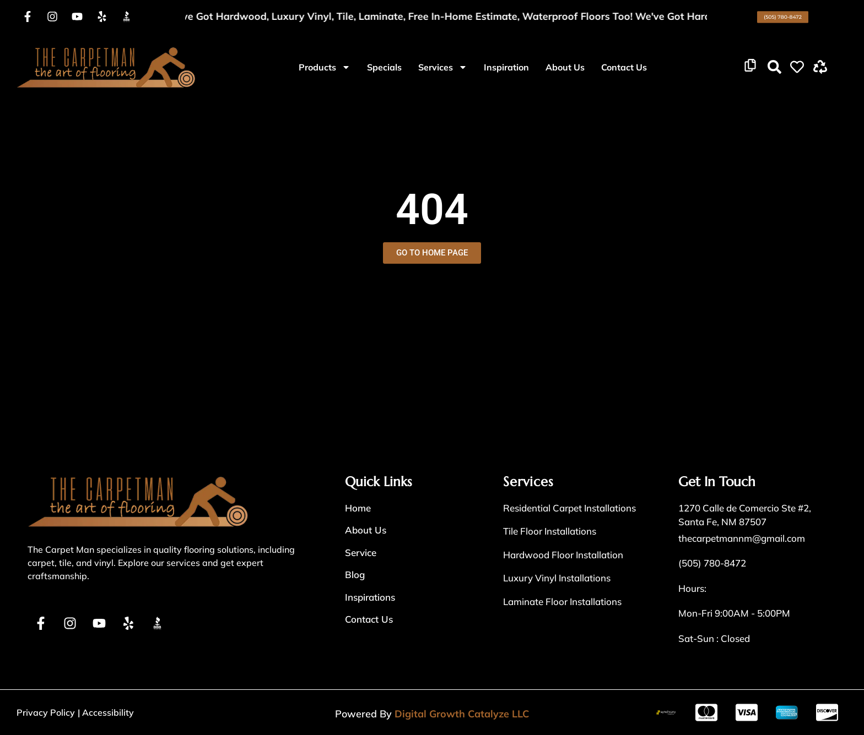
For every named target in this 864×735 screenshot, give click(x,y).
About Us (565, 67)
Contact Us (624, 67)
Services (442, 67)
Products (324, 67)
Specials (384, 67)
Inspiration (506, 67)
